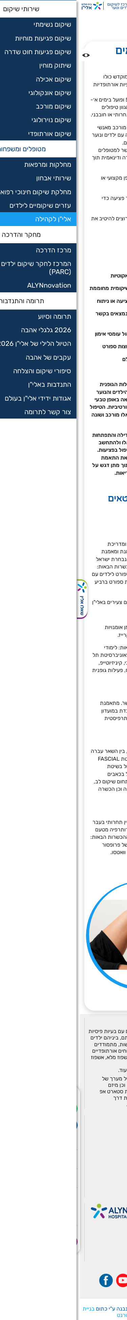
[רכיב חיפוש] (106, 6)
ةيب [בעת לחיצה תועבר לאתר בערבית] (62, 6)
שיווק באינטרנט (54, 1315)
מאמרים (109, 1183)
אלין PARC (105, 1164)
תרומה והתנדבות (98, 1174)
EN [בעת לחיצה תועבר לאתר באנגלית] (73, 6)
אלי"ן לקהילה (102, 25)
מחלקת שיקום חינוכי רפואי (87, 1146)
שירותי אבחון (103, 1137)
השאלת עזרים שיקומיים (90, 1155)
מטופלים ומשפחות (81, 18)
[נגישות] (6, 55)
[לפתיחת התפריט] (120, 6)
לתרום (94, 6)
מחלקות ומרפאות (98, 1128)
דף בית (115, 18)
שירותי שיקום (103, 1119)
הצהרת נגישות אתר (94, 1192)
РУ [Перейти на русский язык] (83, 6)
